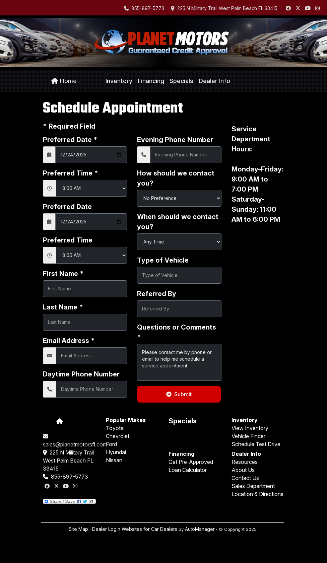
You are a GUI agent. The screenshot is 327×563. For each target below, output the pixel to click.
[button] (119, 81)
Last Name (63, 307)
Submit (179, 394)
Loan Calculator (188, 470)
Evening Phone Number (175, 140)
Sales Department (253, 486)
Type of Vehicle (163, 260)
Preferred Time (70, 173)
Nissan (114, 460)
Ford (111, 444)
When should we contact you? (177, 222)
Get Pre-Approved (191, 462)
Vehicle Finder (248, 436)
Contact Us (245, 478)
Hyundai (116, 452)
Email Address (69, 341)
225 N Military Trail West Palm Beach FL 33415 (224, 8)
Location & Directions (257, 494)
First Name (63, 274)
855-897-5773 (144, 8)
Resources (245, 462)
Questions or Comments (176, 332)
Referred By (156, 294)
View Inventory (250, 428)
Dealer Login (106, 529)
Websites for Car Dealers (149, 529)
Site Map (78, 529)
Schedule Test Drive (256, 444)
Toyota (115, 428)
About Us (243, 470)
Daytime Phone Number (81, 374)
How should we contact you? (175, 178)
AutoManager (200, 529)
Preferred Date (70, 140)
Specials (183, 421)
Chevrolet (117, 436)
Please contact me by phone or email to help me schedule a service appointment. (179, 362)
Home (63, 80)
